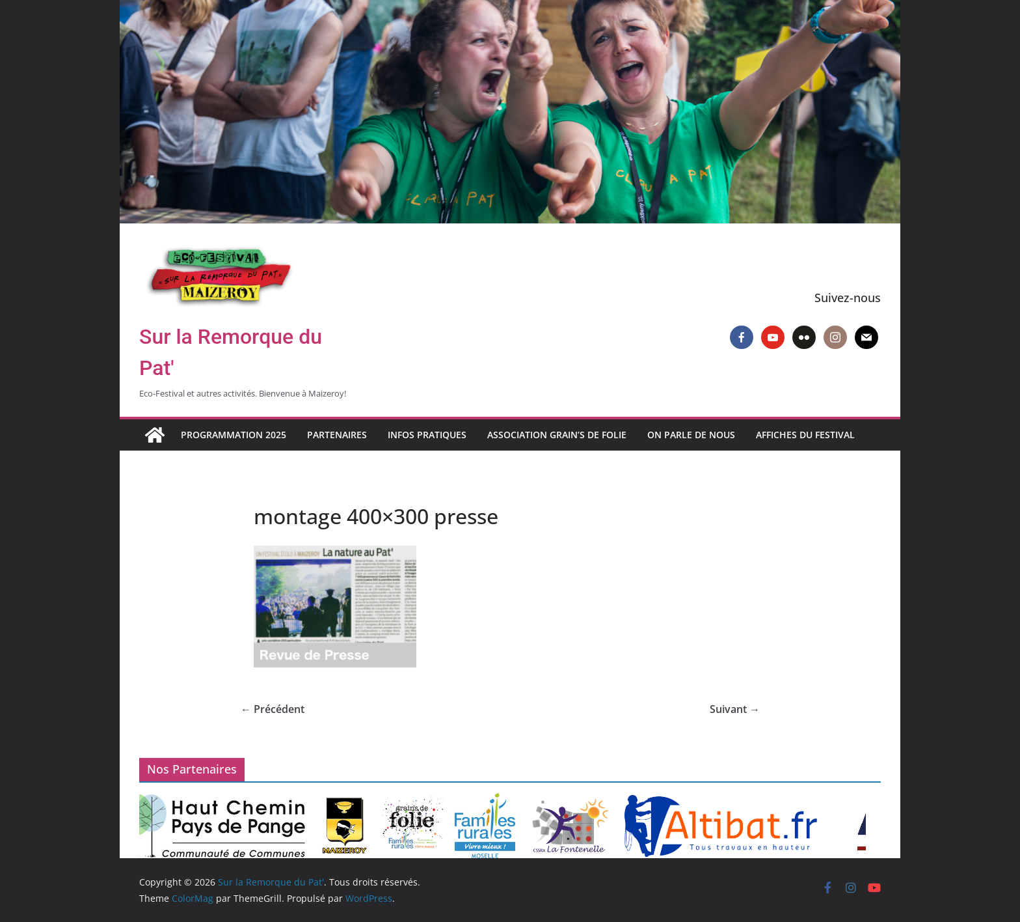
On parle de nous (691, 434)
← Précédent (272, 709)
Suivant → (735, 709)
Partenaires (337, 434)
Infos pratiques (427, 434)
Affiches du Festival (805, 434)
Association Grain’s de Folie (556, 434)
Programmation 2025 (233, 434)
